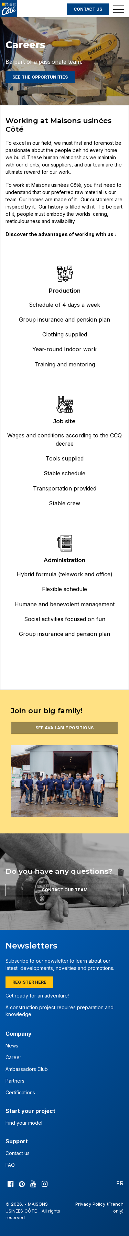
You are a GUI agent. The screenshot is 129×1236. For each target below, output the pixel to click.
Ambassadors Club (27, 1069)
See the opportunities (40, 77)
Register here (29, 982)
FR (119, 1183)
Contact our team (65, 889)
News (12, 1045)
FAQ (10, 1165)
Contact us (88, 9)
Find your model (24, 1123)
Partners (15, 1081)
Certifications (20, 1092)
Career (13, 1057)
